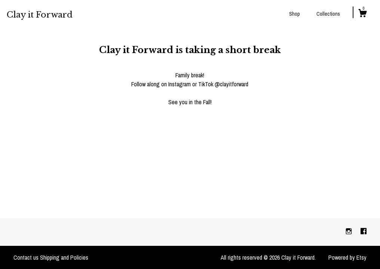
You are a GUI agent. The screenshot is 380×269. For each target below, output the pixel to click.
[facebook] (364, 232)
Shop (294, 13)
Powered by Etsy (347, 257)
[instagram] (349, 232)
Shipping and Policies (64, 257)
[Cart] (362, 14)
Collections (328, 13)
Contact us (26, 257)
